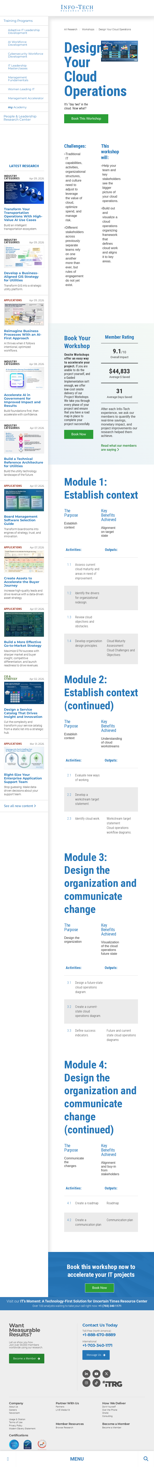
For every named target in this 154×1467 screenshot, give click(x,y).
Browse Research (64, 1427)
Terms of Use (15, 1422)
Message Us (96, 1354)
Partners (60, 1406)
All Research (70, 29)
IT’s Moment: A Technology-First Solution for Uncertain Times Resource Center (83, 1301)
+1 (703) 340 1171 (110, 1305)
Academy (17, 107)
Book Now (78, 434)
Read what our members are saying (119, 447)
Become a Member (26, 1358)
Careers (13, 1409)
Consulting (107, 1415)
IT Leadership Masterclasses (17, 67)
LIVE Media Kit (63, 1409)
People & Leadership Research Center (20, 117)
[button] (77, 1459)
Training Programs (18, 21)
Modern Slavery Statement (22, 1428)
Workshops (88, 29)
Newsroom (14, 1412)
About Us (13, 1406)
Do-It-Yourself (109, 1406)
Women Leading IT (21, 89)
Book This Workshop (86, 118)
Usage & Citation (17, 1419)
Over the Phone (109, 1409)
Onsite (105, 1412)
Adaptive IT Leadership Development (24, 31)
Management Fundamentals (18, 79)
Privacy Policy (15, 1425)
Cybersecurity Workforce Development (25, 55)
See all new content (20, 806)
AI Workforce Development (17, 43)
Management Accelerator (26, 98)
